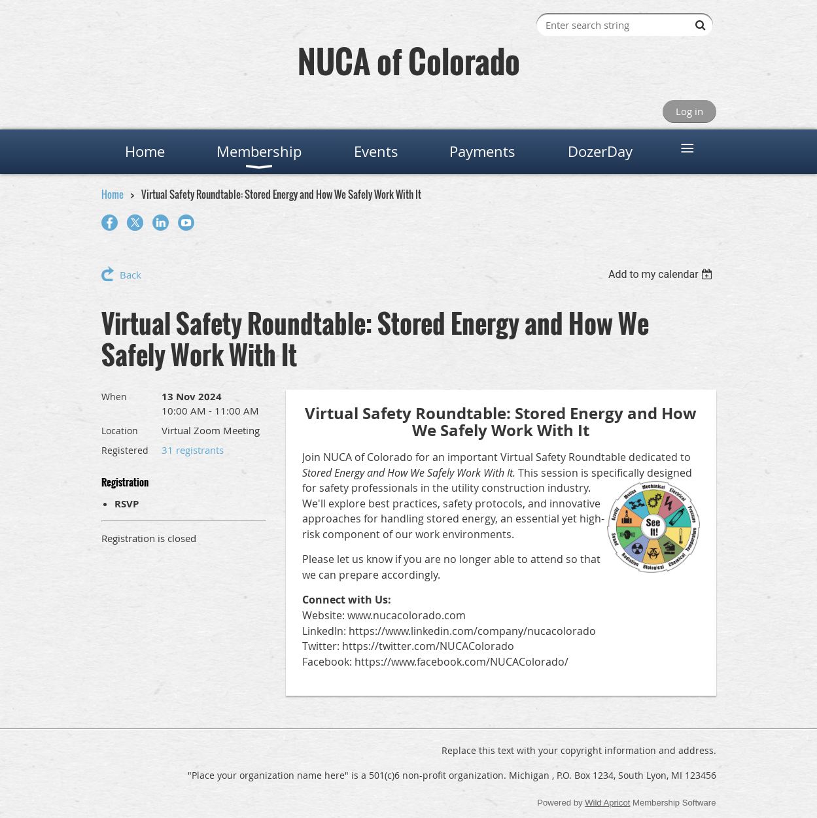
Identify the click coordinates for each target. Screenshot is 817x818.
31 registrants (193, 449)
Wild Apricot (607, 803)
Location (119, 430)
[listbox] (662, 274)
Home (112, 194)
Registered (124, 450)
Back (130, 274)
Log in (689, 111)
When (114, 396)
